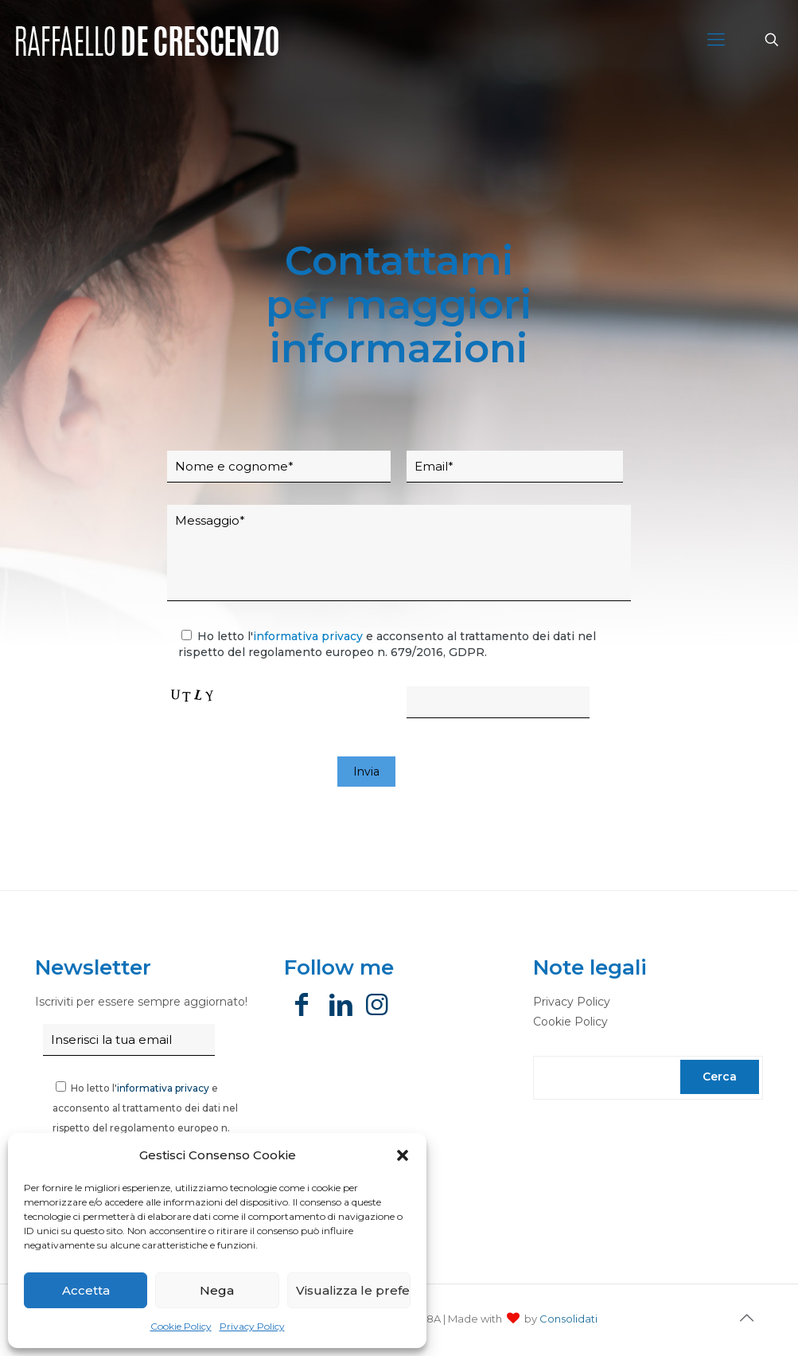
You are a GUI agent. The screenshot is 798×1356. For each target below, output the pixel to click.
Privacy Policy (252, 1326)
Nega (217, 1290)
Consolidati (568, 1318)
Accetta (86, 1290)
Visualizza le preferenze (353, 1290)
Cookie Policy (181, 1326)
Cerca (720, 1076)
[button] (403, 1155)
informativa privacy (308, 636)
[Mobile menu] (716, 39)
